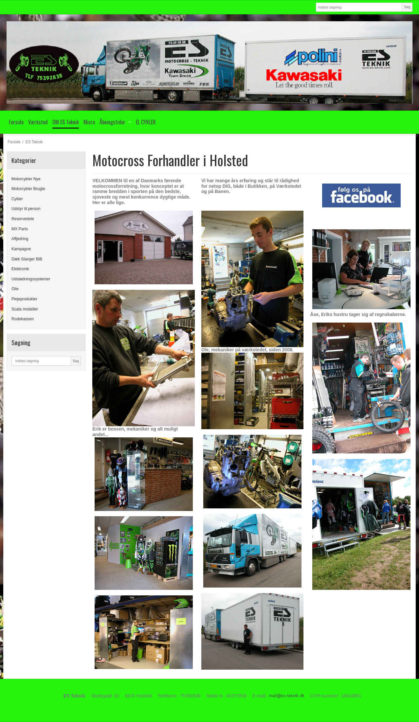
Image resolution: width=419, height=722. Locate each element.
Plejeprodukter (24, 299)
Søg (407, 7)
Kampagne (21, 249)
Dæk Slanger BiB (26, 259)
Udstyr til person (26, 208)
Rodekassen (22, 319)
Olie (15, 289)
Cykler (17, 199)
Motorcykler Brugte (28, 188)
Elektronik (20, 269)
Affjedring (19, 239)
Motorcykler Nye (26, 179)
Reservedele (22, 219)
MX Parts (19, 229)
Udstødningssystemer (30, 279)
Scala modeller (24, 309)
